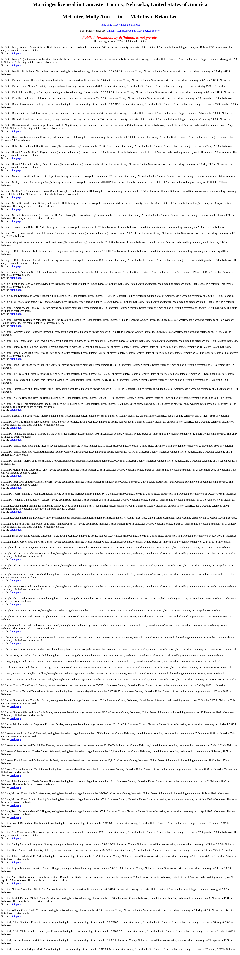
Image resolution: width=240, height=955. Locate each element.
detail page (16, 53)
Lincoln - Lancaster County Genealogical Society (133, 30)
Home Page (106, 24)
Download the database (127, 24)
